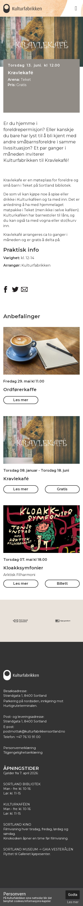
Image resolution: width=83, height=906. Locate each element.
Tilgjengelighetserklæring (22, 752)
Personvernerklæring (19, 748)
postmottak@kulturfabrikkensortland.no (34, 731)
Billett (62, 583)
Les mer (20, 400)
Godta (72, 895)
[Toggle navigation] (76, 8)
